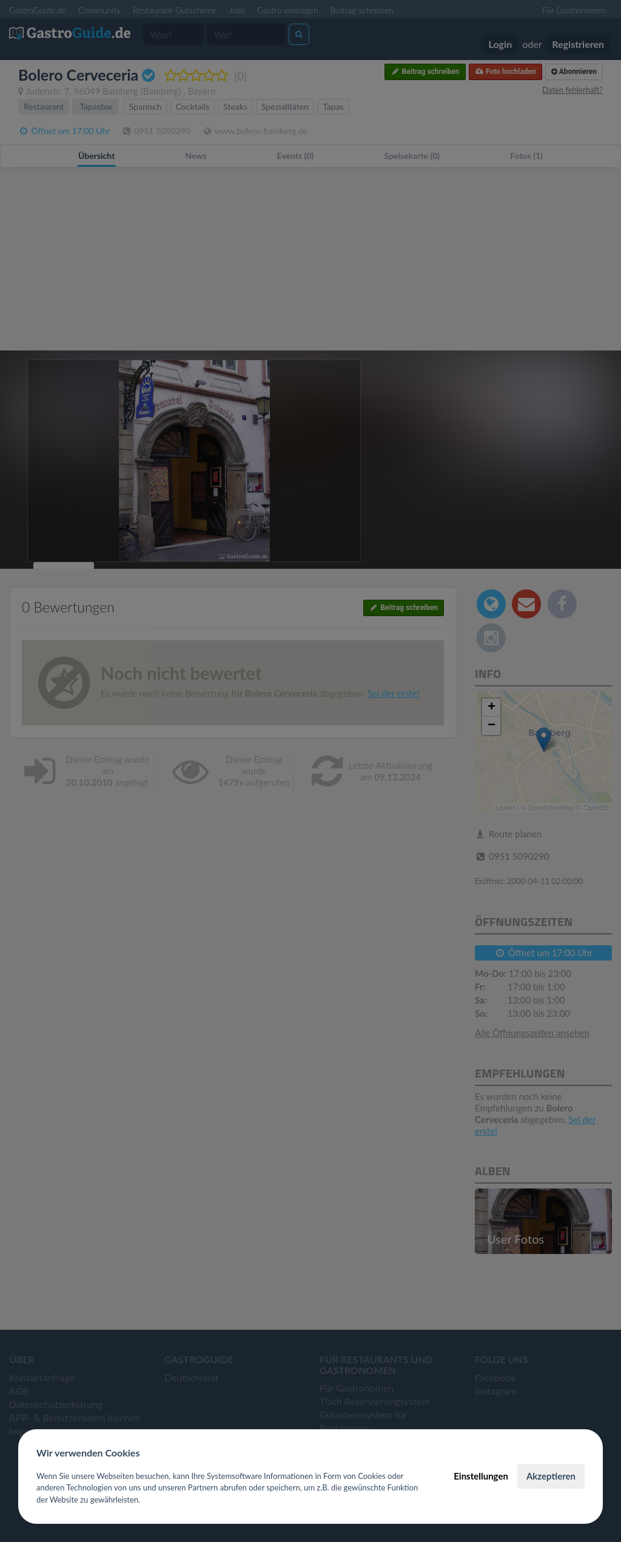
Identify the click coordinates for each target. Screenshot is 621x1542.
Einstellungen (481, 1475)
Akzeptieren (551, 1475)
